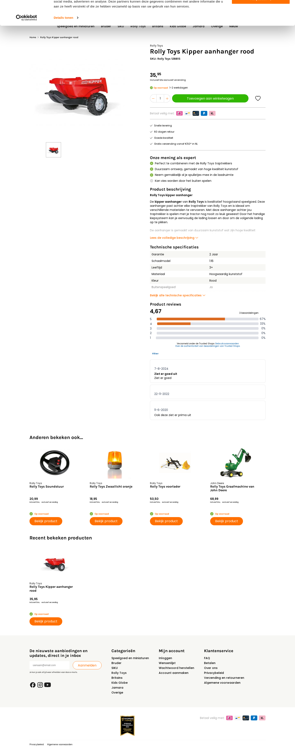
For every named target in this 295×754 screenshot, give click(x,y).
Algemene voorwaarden (222, 683)
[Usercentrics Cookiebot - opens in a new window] (26, 41)
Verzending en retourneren (224, 678)
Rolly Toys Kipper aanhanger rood (51, 588)
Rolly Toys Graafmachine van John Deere (232, 488)
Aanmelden (87, 665)
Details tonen (63, 41)
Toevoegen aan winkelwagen (210, 98)
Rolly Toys (119, 673)
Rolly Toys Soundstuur (47, 486)
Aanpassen (261, 22)
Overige (117, 692)
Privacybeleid (214, 673)
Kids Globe (119, 683)
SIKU (114, 668)
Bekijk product (45, 521)
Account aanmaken (173, 673)
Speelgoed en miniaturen (130, 658)
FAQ (207, 658)
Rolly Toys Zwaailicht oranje (111, 486)
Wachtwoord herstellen (176, 668)
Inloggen (165, 658)
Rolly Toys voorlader (165, 486)
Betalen (210, 663)
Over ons (211, 668)
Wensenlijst (167, 663)
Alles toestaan (260, 10)
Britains (117, 678)
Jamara (117, 688)
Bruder (116, 663)
